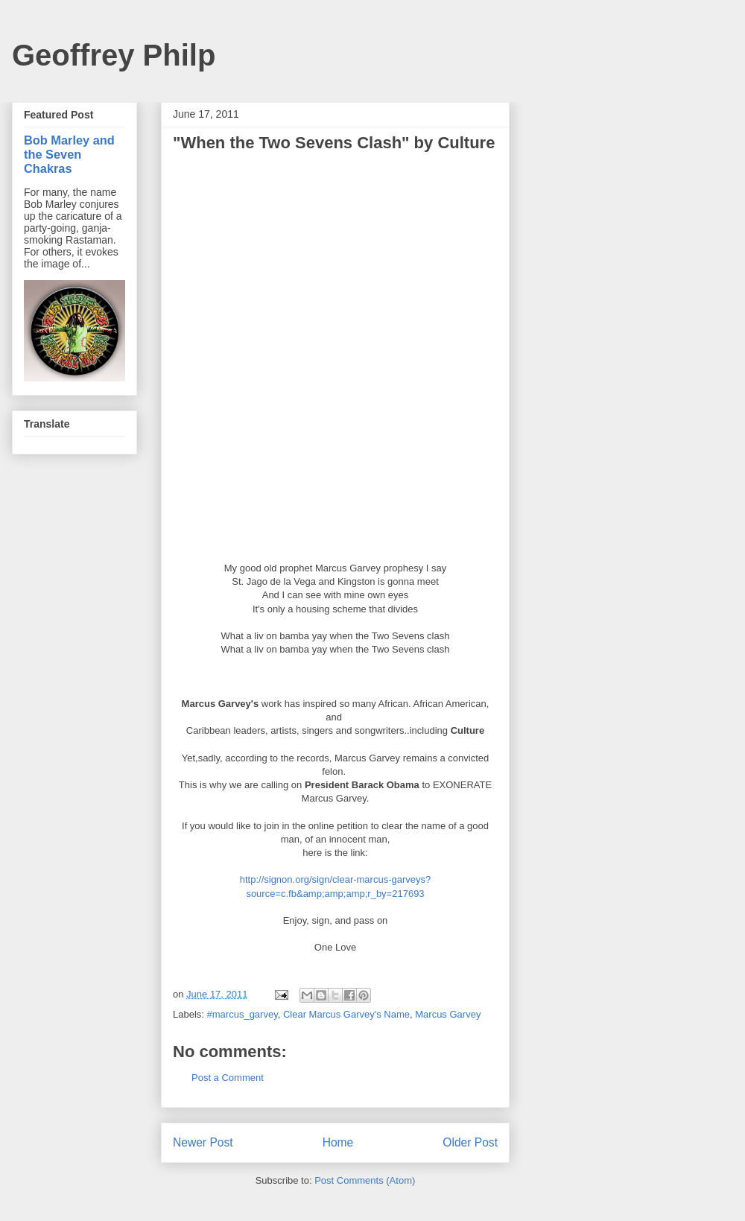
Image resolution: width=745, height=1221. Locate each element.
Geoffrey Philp (113, 55)
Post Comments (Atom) (364, 1180)
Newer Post (203, 1142)
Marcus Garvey (448, 1014)
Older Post (470, 1142)
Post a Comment (227, 1077)
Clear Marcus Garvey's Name (346, 1014)
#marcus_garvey (242, 1014)
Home (338, 1142)
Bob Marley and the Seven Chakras (69, 154)
